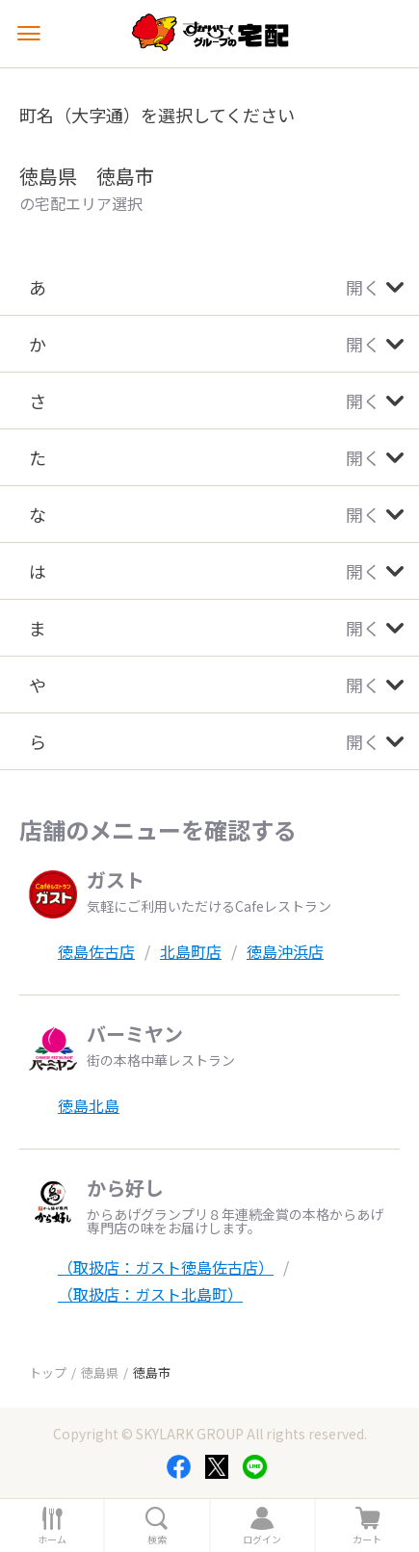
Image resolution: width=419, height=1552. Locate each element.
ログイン (262, 1539)
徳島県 (99, 1372)
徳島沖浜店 (285, 951)
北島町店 (191, 951)
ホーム (52, 1539)
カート (367, 1539)
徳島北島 (88, 1105)
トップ (47, 1372)
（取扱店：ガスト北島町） (150, 1294)
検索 (157, 1539)
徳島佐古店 (96, 951)
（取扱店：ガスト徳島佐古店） (166, 1267)
